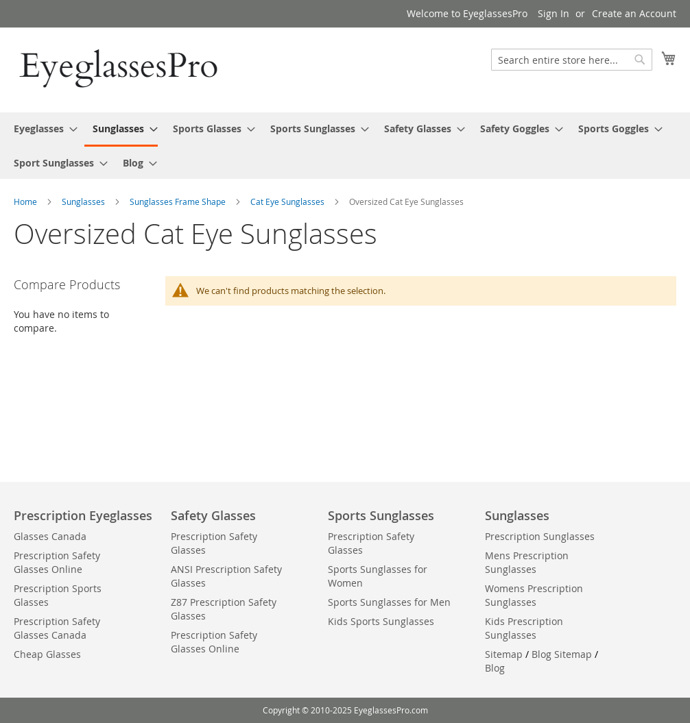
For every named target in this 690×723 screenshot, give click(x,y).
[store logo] (120, 69)
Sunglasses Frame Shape (179, 201)
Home (26, 201)
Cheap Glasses (47, 654)
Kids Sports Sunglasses (381, 621)
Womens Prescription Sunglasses (534, 595)
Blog (495, 667)
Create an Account (634, 13)
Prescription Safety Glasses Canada (57, 628)
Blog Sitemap (562, 654)
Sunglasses (84, 201)
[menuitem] (41, 128)
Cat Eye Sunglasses (288, 201)
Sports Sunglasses (381, 515)
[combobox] (571, 60)
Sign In (553, 13)
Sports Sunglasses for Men (389, 602)
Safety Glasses (213, 515)
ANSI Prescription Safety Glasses (226, 576)
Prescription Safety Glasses (214, 543)
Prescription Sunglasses (540, 536)
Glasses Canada (50, 536)
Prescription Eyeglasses (83, 515)
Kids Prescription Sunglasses (524, 628)
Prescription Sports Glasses (58, 595)
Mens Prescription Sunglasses (527, 562)
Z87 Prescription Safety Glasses (223, 609)
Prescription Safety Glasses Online (57, 562)
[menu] (345, 145)
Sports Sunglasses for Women (377, 576)
